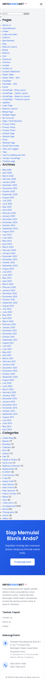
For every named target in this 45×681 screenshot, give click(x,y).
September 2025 (10, 194)
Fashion (6, 453)
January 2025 (8, 216)
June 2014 (7, 423)
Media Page (7, 112)
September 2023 (10, 265)
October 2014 (8, 411)
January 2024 (8, 253)
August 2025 (8, 197)
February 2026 (9, 179)
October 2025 (8, 191)
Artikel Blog (7, 438)
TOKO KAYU (8, 503)
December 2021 (9, 330)
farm (4, 450)
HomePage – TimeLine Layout (16, 99)
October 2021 (8, 337)
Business (6, 444)
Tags (4, 152)
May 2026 (7, 170)
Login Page (7, 105)
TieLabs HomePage (11, 158)
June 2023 (7, 275)
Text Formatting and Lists (13, 155)
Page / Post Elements (12, 121)
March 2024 (8, 247)
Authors (6, 37)
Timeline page (8, 161)
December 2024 (9, 219)
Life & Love (7, 463)
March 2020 (8, 389)
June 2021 (7, 349)
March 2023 (7, 284)
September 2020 (10, 377)
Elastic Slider (8, 74)
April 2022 (7, 318)
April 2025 (7, 210)
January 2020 (8, 395)
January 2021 (8, 364)
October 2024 (8, 225)
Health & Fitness (9, 459)
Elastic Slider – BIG (10, 77)
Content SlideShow (11, 71)
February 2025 (9, 213)
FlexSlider (6, 81)
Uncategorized (9, 506)
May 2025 (6, 207)
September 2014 (10, 414)
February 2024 (9, 250)
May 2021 (6, 352)
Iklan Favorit (8, 487)
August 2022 (8, 306)
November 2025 (9, 188)
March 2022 (7, 321)
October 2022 (8, 299)
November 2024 (9, 222)
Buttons (5, 53)
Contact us (7, 68)
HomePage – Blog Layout (14, 90)
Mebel (5, 497)
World (5, 509)
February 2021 (9, 361)
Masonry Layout (9, 108)
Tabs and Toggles (10, 149)
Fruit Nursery (8, 475)
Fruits (5, 478)
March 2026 (8, 176)
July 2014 (6, 420)
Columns (6, 62)
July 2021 (6, 346)
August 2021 (8, 343)
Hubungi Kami (22, 562)
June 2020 (7, 386)
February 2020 (9, 392)
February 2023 (9, 287)
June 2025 (7, 204)
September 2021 (9, 340)
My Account (8, 118)
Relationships (8, 469)
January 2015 (8, 401)
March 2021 (7, 358)
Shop (4, 139)
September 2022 (10, 302)
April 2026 (7, 173)
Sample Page (8, 133)
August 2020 (8, 380)
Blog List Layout (9, 47)
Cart (4, 56)
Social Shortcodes (10, 146)
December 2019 (9, 398)
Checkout (6, 59)
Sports (5, 515)
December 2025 (9, 185)
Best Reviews (8, 40)
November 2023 (9, 259)
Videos (5, 518)
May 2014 (6, 426)
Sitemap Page (8, 142)
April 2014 (7, 429)
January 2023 (8, 290)
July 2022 (6, 309)
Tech (4, 500)
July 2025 (6, 200)
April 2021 (7, 355)
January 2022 (8, 327)
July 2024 (7, 234)
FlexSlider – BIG (9, 84)
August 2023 (8, 269)
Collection (6, 447)
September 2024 (10, 228)
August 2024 (8, 231)
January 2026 (8, 182)
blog (4, 44)
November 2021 (9, 333)
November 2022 (9, 296)
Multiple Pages (9, 115)
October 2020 (8, 374)
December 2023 (9, 256)
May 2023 (6, 278)
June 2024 (7, 238)
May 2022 (6, 315)
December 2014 (9, 405)
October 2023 (8, 262)
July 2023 (6, 272)
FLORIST (6, 472)
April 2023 (7, 281)
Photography (8, 512)
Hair (4, 456)
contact (5, 65)
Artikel (5, 31)
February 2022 (9, 324)
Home (5, 87)
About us (6, 25)
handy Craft (7, 481)
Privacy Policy (8, 124)
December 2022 (9, 293)
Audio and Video (9, 34)
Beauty (5, 441)
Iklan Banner (8, 484)
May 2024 (7, 241)
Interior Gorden (9, 493)
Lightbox (6, 102)
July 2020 (7, 383)
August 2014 (8, 417)
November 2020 (9, 370)
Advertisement (8, 28)
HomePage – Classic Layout (15, 93)
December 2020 (9, 367)
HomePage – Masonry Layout (16, 96)
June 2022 (7, 312)
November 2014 (9, 408)
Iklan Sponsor (8, 490)
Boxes (5, 50)
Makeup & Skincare (11, 466)
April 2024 (7, 244)
